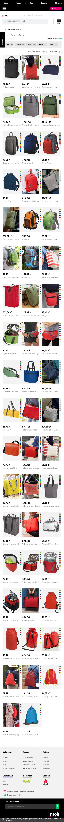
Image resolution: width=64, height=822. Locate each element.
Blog (31, 3)
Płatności (58, 3)
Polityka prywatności (9, 768)
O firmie (5, 3)
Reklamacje (46, 768)
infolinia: (10, 8)
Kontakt (18, 3)
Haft (4, 781)
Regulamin (46, 765)
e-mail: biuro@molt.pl (29, 768)
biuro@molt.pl (4, 8)
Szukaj (50, 21)
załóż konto (21, 8)
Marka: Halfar (55, 52)
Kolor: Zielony (41, 52)
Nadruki (5, 785)
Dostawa (44, 3)
